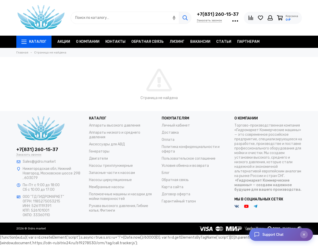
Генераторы (99, 151)
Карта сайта (172, 187)
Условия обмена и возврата (185, 165)
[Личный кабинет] (270, 18)
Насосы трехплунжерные (111, 165)
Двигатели (98, 158)
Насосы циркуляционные (110, 180)
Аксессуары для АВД (107, 144)
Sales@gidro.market (39, 161)
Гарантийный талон (179, 201)
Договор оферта (176, 194)
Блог (166, 173)
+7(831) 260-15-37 (218, 14)
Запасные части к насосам (112, 173)
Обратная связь (175, 180)
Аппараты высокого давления (114, 125)
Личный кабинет (176, 125)
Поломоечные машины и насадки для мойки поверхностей (120, 196)
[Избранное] (260, 18)
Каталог (33, 41)
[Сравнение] (250, 18)
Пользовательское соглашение (188, 158)
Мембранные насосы (106, 187)
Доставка (170, 132)
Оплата (168, 140)
